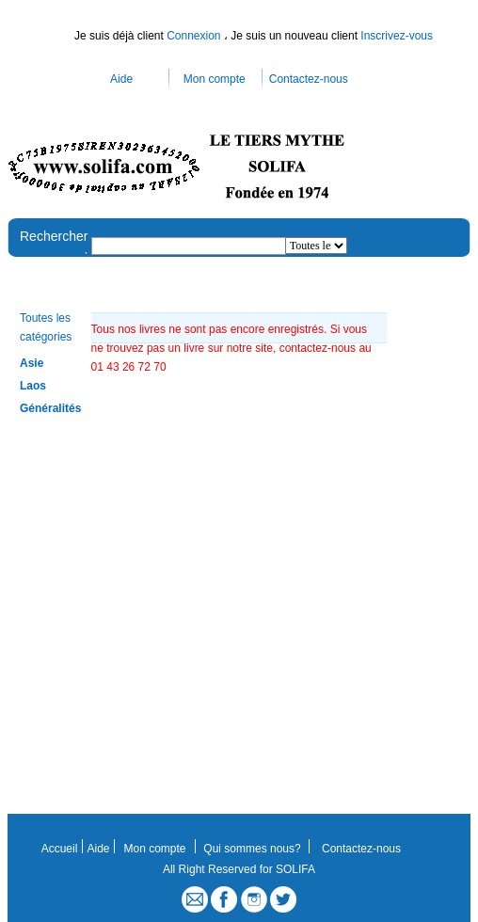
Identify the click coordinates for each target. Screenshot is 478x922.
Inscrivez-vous (396, 35)
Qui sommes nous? (251, 848)
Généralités (50, 408)
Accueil (59, 848)
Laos (33, 385)
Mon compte (214, 79)
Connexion (195, 35)
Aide (121, 79)
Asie (31, 363)
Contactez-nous (308, 79)
